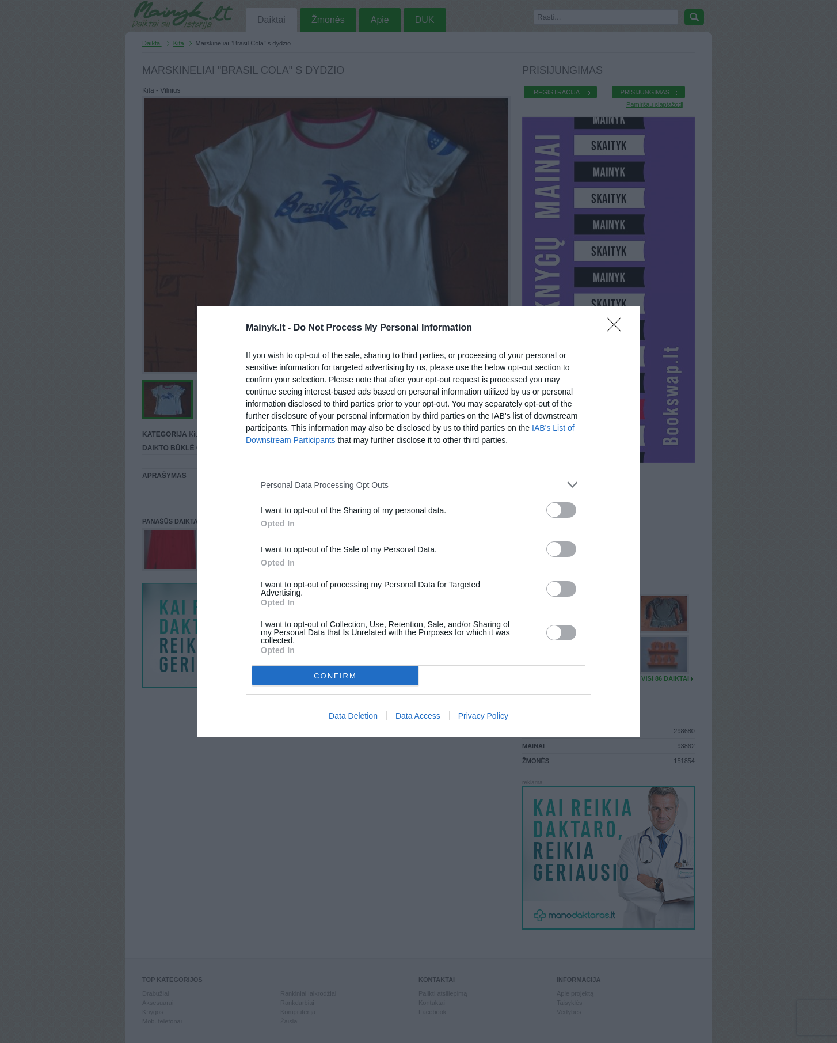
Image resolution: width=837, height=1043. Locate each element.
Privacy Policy (483, 715)
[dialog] (418, 521)
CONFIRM (335, 675)
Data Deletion (353, 715)
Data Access (417, 715)
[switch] (561, 510)
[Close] (618, 328)
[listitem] (418, 485)
